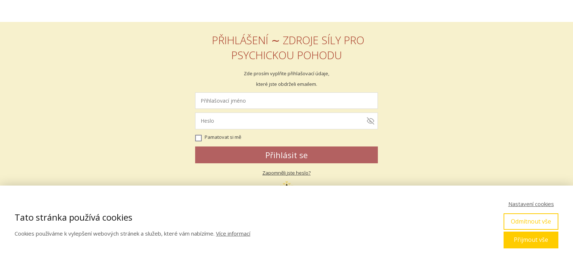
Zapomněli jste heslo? (286, 172)
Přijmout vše (531, 240)
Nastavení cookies (531, 203)
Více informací (233, 233)
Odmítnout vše (531, 221)
